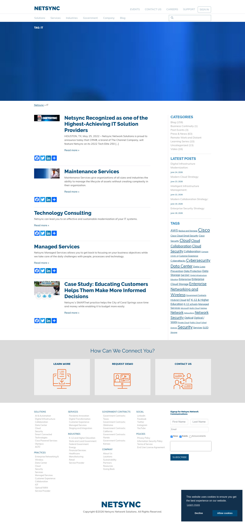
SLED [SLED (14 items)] (205, 328)
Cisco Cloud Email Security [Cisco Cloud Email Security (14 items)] (184, 236)
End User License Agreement (151, 447)
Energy (72, 447)
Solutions (39, 18)
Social (140, 412)
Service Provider (42, 491)
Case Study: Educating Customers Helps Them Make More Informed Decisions (106, 290)
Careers (172, 9)
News (175, 436)
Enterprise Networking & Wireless (47, 458)
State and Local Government (82, 441)
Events (135, 9)
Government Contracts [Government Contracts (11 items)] (196, 296)
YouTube (141, 428)
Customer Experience (45, 479)
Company (109, 18)
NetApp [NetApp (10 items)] (203, 308)
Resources (108, 466)
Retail (72, 460)
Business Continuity (182, 126)
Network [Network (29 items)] (177, 312)
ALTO (37, 447)
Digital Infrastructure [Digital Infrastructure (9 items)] (198, 275)
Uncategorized (179, 145)
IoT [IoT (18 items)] (188, 300)
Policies (140, 434)
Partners (107, 463)
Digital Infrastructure (45, 419)
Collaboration (41, 422)
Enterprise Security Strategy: (188, 208)
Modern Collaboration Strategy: (189, 199)
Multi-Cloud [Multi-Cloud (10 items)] (195, 308)
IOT (36, 485)
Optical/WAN (41, 488)
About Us (107, 454)
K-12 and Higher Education (82, 438)
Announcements (199, 436)
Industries (72, 18)
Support (189, 9)
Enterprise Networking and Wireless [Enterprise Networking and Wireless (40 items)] (189, 289)
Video (174, 149)
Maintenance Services (91, 171)
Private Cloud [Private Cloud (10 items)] (183, 323)
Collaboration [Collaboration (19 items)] (192, 251)
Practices (40, 453)
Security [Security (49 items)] (185, 327)
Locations (107, 457)
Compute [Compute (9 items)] (204, 252)
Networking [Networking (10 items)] (189, 313)
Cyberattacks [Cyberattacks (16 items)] (178, 261)
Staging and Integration (80, 428)
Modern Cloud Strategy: (185, 177)
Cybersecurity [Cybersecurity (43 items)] (198, 261)
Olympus (39, 444)
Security (39, 432)
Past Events (178, 130)
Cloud (38, 428)
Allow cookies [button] (225, 513)
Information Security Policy (149, 441)
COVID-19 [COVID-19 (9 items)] (175, 256)
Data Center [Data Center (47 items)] (182, 266)
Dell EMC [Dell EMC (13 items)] (185, 275)
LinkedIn (141, 416)
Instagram (142, 425)
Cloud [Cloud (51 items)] (185, 241)
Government (90, 18)
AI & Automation (43, 416)
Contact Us (153, 9)
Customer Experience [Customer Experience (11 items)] (188, 256)
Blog (122, 18)
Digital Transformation (80, 419)
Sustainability (109, 460)
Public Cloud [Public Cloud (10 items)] (195, 323)
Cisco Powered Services (46, 441)
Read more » (71, 150)
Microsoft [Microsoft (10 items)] (185, 308)
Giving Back (109, 469)
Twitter (140, 422)
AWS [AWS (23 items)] (174, 230)
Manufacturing (76, 457)
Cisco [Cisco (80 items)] (204, 230)
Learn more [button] (193, 505)
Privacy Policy (143, 438)
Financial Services (77, 451)
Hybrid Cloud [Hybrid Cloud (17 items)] (178, 300)
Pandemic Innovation (79, 416)
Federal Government (79, 444)
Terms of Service (145, 444)
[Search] (193, 18)
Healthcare (74, 454)
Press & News (179, 134)
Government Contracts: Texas (114, 417)
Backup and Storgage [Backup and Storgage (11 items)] (188, 231)
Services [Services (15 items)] (197, 328)
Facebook (141, 419)
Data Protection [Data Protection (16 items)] (193, 271)
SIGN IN (204, 9)
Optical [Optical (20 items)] (188, 318)
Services (56, 18)
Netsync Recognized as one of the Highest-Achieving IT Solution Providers (106, 124)
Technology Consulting (62, 213)
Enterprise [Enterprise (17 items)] (185, 279)
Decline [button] (199, 513)
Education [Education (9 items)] (174, 280)
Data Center (41, 425)
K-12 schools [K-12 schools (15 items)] (191, 304)
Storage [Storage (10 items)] (174, 333)
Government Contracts (116, 412)
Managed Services (57, 246)
